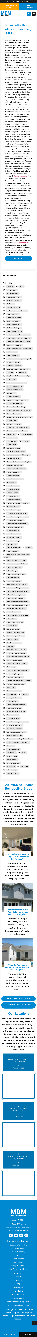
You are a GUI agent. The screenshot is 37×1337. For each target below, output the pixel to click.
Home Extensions (12, 496)
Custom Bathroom (13, 397)
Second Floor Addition (14, 725)
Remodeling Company (14, 674)
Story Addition (18, 1262)
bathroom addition (13, 307)
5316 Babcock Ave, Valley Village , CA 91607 (18, 1109)
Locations (18, 1280)
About (18, 1277)
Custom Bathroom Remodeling (17, 400)
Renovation (11, 687)
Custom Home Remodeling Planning (18, 410)
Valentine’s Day (12, 760)
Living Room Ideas (13, 629)
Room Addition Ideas (14, 708)
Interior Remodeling (13, 548)
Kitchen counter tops (14, 567)
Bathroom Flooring (13, 321)
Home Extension (12, 493)
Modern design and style (15, 636)
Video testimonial (27, 6)
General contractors (13, 458)
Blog (18, 1284)
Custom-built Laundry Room (16, 431)
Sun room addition (13, 749)
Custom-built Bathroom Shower (17, 427)
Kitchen (28, 548)
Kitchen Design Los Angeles (16, 574)
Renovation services (13, 691)
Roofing (25, 694)
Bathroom (10, 304)
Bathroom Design (12, 314)
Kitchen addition (12, 551)
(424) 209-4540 (18, 1165)
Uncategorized (12, 756)
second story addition (14, 729)
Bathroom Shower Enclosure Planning (19, 348)
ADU (21, 287)
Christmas (22, 372)
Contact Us (18, 1287)
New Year (10, 646)
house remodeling (13, 541)
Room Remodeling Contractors (17, 722)
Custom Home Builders (14, 403)
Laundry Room (12, 626)
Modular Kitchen (12, 639)
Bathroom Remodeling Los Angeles (18, 342)
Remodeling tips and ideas (15, 684)
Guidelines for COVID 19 (14, 465)
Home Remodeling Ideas (15, 520)
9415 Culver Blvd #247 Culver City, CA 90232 (18, 1158)
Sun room (10, 746)
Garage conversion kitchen (16, 451)
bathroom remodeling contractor (18, 335)
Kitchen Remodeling (13, 581)
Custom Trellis (11, 421)
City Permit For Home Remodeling (18, 376)
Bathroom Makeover (13, 324)
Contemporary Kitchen (14, 386)
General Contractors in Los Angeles (18, 462)
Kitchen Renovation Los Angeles (17, 615)
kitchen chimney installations (16, 564)
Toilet (24, 753)
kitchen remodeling (20, 176)
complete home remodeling (16, 383)
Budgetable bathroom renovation (18, 369)
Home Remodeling (13, 510)
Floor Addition (11, 441)
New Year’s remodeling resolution (18, 657)
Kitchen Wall (11, 619)
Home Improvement (13, 500)
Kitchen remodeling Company (17, 584)
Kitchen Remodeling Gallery (18, 1305)
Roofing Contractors (14, 698)
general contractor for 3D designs (18, 455)
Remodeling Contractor (14, 677)
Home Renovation (13, 530)
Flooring (25, 441)
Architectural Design (13, 300)
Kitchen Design (12, 571)
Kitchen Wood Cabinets (15, 622)
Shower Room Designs (14, 735)
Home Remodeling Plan (14, 527)
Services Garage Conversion (16, 732)
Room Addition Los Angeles (16, 711)
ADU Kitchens (11, 290)
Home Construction (13, 472)
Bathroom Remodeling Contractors (18, 338)
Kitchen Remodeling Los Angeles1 (18, 605)
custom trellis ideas (13, 424)
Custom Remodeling (13, 414)
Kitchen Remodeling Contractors (17, 591)
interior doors (11, 544)
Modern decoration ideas (15, 632)
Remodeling (11, 667)
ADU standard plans (13, 297)
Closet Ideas (11, 379)
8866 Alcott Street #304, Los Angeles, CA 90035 (18, 1061)
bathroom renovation (14, 345)
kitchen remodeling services (16, 608)
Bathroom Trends (12, 355)
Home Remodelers (13, 506)
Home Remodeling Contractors (17, 517)
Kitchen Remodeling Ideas (15, 598)
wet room (24, 766)
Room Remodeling (13, 718)
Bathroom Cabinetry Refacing (16, 311)
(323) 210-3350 (18, 1068)
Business (10, 372)
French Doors (11, 445)
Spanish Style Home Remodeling (17, 742)
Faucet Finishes (27, 434)
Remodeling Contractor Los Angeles (19, 681)
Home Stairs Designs (14, 537)
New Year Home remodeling (16, 653)
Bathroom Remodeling (14, 331)
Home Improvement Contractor (17, 503)
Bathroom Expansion (14, 318)
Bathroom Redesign (13, 328)
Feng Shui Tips (11, 438)
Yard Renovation (12, 773)
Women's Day (11, 770)
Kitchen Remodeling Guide (15, 595)
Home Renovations (13, 534)
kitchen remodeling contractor (17, 588)
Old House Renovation (14, 660)
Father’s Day (11, 434)
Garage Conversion (13, 448)
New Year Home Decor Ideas (16, 650)
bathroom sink (12, 352)
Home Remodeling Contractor (17, 513)
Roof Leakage (11, 694)
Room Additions (12, 715)
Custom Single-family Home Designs (19, 417)
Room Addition (12, 701)
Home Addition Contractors (16, 469)
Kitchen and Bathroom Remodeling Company (16, 556)
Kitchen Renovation (13, 612)
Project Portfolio (18, 1295)
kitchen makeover (13, 577)
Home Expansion (12, 486)
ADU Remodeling (12, 294)
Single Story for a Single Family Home (19, 739)
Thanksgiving (11, 753)
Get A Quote (19, 259)
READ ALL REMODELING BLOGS (18, 999)
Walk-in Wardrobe (13, 763)
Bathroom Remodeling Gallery (18, 1302)
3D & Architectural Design (18, 1269)
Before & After (18, 1298)
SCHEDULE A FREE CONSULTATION (18, 1)
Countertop (11, 393)
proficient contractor (23, 243)
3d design (10, 287)
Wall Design (11, 766)
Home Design (11, 482)
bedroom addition (13, 362)
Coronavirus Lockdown (14, 390)
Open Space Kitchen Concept (17, 663)
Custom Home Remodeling (16, 407)
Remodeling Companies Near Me (17, 670)
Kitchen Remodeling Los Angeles (17, 602)
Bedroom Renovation (14, 366)
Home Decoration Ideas (15, 479)
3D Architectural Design (9, 6)
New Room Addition (13, 643)
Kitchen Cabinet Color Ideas (16, 560)
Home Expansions (13, 489)
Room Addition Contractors (16, 705)
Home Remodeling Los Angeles (17, 524)
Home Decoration (13, 475)
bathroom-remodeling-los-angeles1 (19, 359)
